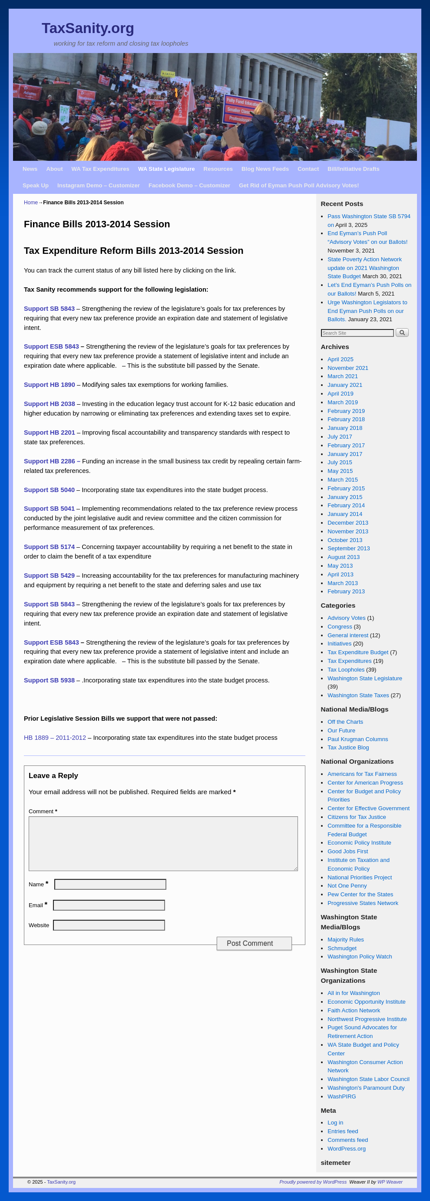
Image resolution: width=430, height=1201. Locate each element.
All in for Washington (353, 993)
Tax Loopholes (345, 669)
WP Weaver (390, 1181)
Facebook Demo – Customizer (189, 185)
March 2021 (342, 376)
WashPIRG (341, 1096)
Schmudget (342, 948)
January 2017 (344, 454)
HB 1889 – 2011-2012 (55, 737)
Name (39, 895)
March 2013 (342, 583)
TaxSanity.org (88, 28)
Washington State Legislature (364, 678)
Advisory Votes (346, 618)
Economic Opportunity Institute (366, 1001)
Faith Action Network (353, 1010)
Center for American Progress (365, 782)
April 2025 (340, 359)
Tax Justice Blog (348, 747)
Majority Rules (345, 939)
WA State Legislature (166, 169)
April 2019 (340, 393)
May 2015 (340, 471)
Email (39, 915)
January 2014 (344, 514)
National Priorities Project (359, 877)
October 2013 (344, 540)
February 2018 (346, 419)
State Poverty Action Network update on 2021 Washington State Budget (364, 268)
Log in (335, 1122)
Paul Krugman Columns (357, 739)
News (30, 169)
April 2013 (340, 574)
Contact (308, 169)
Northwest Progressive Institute (367, 1019)
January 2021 (344, 385)
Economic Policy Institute (359, 842)
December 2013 (347, 522)
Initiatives (339, 643)
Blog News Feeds (265, 169)
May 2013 (340, 565)
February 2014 (346, 505)
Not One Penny (347, 885)
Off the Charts (345, 722)
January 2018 (344, 428)
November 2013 (347, 531)
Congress (339, 626)
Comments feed (347, 1140)
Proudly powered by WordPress (313, 1181)
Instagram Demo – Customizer (98, 185)
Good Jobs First (347, 851)
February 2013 (346, 591)
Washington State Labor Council (368, 1079)
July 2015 (339, 462)
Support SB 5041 (49, 508)
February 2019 (346, 411)
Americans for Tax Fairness (362, 774)
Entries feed (342, 1131)
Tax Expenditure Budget (357, 652)
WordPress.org (346, 1148)
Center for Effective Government (368, 808)
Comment (44, 811)
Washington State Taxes (358, 695)
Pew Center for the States (360, 894)
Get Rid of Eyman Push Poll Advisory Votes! (299, 185)
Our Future (341, 730)
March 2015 (342, 479)
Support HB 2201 (49, 432)
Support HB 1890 (49, 384)
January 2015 (344, 497)
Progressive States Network (362, 903)
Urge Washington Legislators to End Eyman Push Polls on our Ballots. (367, 311)
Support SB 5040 (50, 489)
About (54, 169)
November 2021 (347, 368)
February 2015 (346, 488)
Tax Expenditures (349, 661)
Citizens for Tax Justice (356, 817)
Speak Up (36, 185)
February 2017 (346, 445)
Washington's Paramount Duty (365, 1088)
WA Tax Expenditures (100, 169)
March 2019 (342, 402)
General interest (347, 635)
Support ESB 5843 (51, 346)
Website (39, 935)
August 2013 (343, 557)
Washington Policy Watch (359, 956)
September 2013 (348, 548)
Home (31, 203)
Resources (218, 169)
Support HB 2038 (49, 403)
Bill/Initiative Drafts (353, 169)
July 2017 (339, 436)
